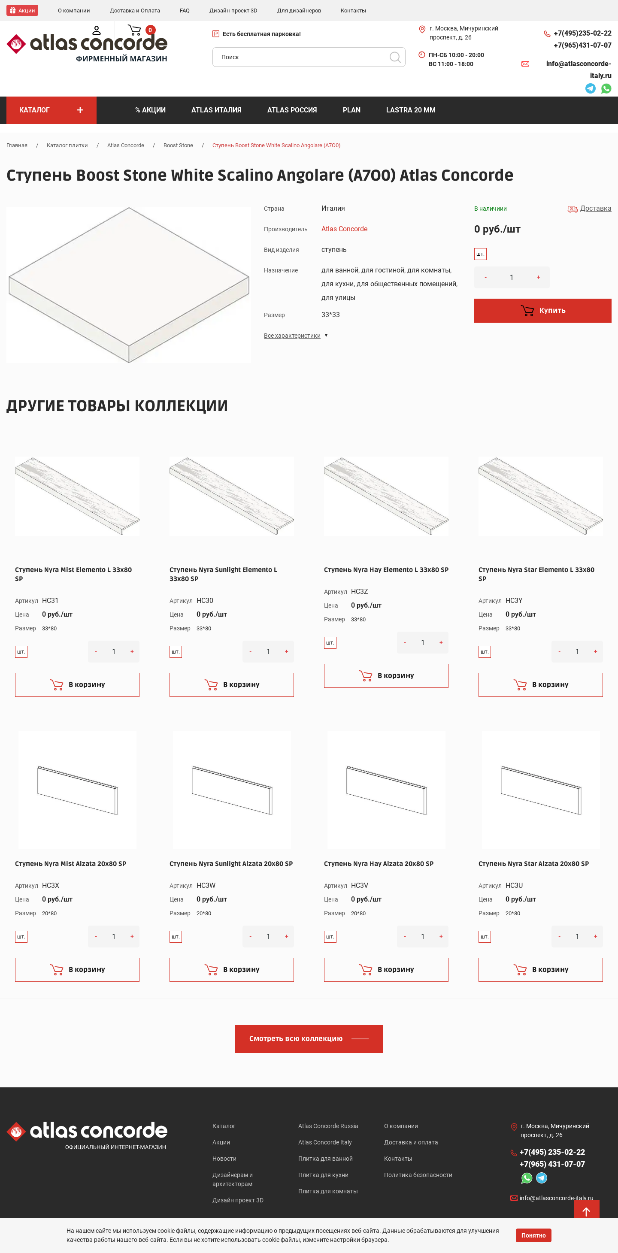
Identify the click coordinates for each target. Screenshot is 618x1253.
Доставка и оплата (411, 1142)
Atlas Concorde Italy (325, 1142)
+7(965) (583, 45)
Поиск (395, 56)
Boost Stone (178, 145)
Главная (16, 145)
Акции (221, 1142)
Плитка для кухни (323, 1175)
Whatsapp (606, 89)
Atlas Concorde (125, 145)
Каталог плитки (67, 145)
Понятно (533, 1235)
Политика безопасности (418, 1175)
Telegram (590, 89)
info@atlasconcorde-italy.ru (579, 69)
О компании (401, 1125)
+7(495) (583, 33)
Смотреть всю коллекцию (296, 1038)
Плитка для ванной (325, 1159)
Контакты (398, 1159)
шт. (480, 254)
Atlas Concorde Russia (328, 1125)
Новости (224, 1159)
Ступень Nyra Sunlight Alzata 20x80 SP (231, 863)
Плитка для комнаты (328, 1192)
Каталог (224, 1125)
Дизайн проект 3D (238, 1201)
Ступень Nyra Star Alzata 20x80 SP (534, 863)
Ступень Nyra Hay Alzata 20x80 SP (378, 863)
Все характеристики (292, 335)
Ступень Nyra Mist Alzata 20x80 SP (70, 863)
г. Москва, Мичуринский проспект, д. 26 (464, 32)
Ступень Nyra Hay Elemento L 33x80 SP (386, 569)
